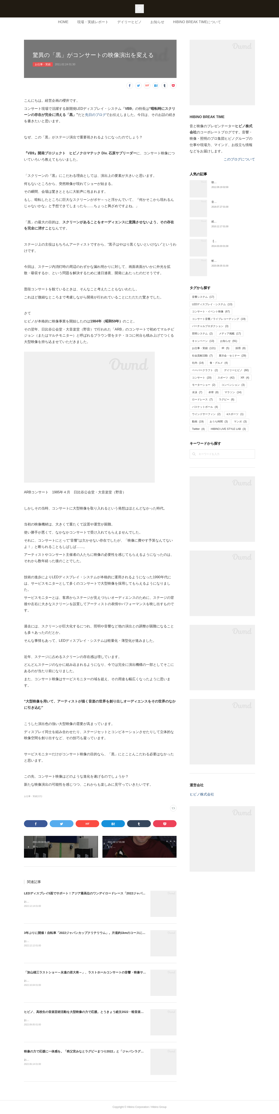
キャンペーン (203, 341)
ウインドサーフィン (206, 414)
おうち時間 (219, 421)
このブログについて (239, 159)
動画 (198, 421)
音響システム (203, 296)
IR (225, 348)
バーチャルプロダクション (210, 326)
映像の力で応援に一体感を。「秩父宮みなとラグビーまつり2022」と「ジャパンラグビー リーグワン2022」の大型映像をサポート (113, 1051)
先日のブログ (95, 115)
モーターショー (203, 384)
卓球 (213, 392)
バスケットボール (205, 406)
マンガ (240, 421)
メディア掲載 (230, 333)
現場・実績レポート (93, 22)
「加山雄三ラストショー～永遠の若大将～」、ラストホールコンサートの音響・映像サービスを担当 (92, 972)
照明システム (202, 333)
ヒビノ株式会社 (202, 794)
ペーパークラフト (205, 370)
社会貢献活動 (202, 355)
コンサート (201, 377)
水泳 (197, 392)
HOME (63, 22)
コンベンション (233, 384)
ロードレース (202, 399)
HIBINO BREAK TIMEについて (197, 22)
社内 (198, 362)
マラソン (233, 392)
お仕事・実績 (43, 64)
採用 (240, 348)
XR (245, 377)
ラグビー (226, 399)
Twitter (198, 428)
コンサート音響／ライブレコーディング (218, 318)
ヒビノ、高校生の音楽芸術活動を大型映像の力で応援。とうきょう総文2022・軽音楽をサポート (90, 1012)
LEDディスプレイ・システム (212, 304)
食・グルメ (219, 362)
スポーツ (226, 377)
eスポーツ (235, 414)
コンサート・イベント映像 (211, 311)
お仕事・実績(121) (33, 796)
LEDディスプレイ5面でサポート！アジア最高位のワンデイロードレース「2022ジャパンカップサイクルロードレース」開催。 (110, 893)
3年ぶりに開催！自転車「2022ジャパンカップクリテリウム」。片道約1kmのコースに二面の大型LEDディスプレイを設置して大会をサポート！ (123, 933)
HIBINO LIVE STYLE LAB (228, 428)
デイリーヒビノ (129, 22)
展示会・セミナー (232, 355)
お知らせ (157, 22)
